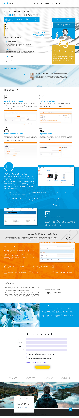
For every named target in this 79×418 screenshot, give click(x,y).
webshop (47, 3)
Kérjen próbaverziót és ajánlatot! (63, 25)
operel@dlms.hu (23, 407)
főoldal (14, 414)
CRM (41, 3)
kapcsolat (54, 3)
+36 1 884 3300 (23, 410)
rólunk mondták (35, 414)
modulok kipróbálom (23, 414)
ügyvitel (36, 3)
